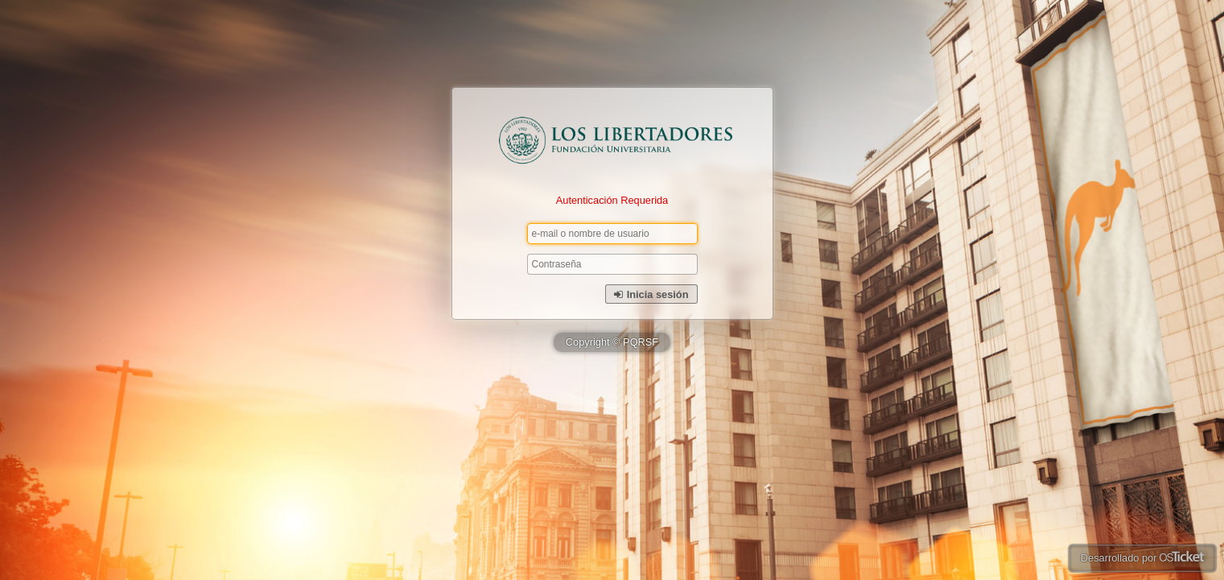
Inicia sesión (651, 294)
